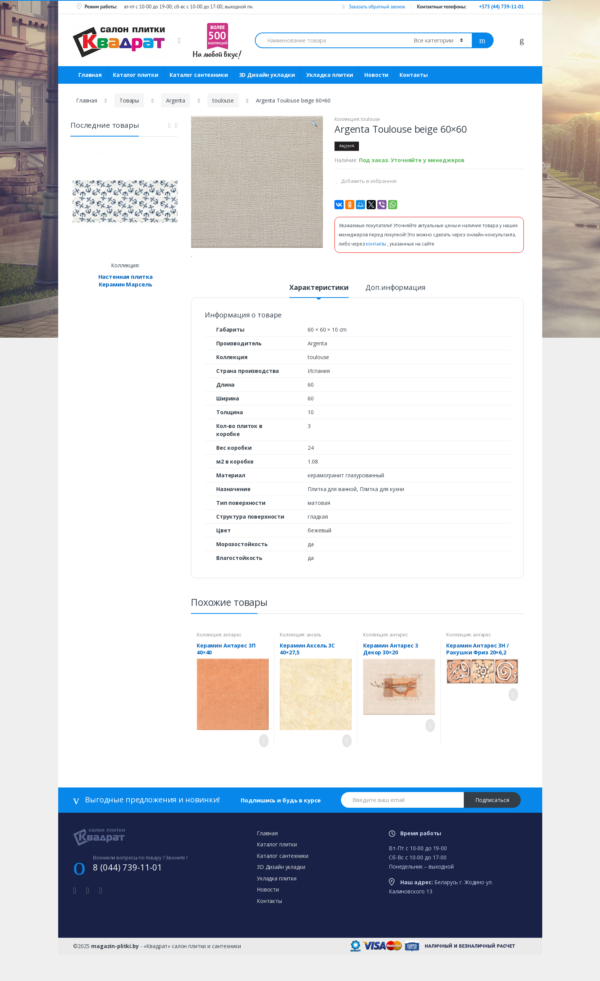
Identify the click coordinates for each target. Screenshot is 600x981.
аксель (314, 664)
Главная (90, 74)
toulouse (223, 100)
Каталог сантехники (199, 74)
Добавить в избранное (368, 180)
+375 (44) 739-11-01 (501, 6)
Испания (318, 400)
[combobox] (330, 40)
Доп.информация (395, 318)
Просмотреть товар (262, 770)
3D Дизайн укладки (267, 74)
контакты (376, 244)
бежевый (319, 560)
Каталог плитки (135, 74)
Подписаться (492, 829)
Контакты (413, 74)
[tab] (318, 320)
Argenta (175, 100)
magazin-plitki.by (115, 975)
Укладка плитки (329, 74)
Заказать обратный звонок (373, 6)
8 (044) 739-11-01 (127, 897)
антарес (232, 664)
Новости (376, 74)
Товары (129, 100)
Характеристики (318, 318)
